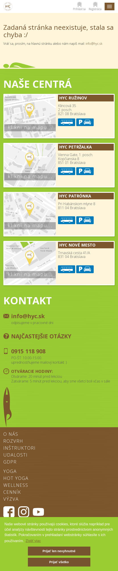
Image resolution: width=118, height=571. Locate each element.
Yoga (10, 471)
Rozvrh (13, 441)
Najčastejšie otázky (41, 336)
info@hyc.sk (94, 43)
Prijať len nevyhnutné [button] (59, 551)
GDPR (10, 462)
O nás (10, 434)
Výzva (11, 499)
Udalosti (15, 455)
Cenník (12, 492)
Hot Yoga (16, 478)
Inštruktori (19, 448)
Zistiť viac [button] (33, 541)
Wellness (15, 485)
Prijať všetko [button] (59, 562)
